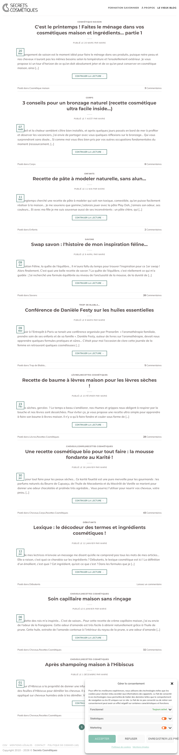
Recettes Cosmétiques (94, 375)
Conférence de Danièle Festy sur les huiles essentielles (89, 310)
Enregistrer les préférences (161, 738)
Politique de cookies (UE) (63, 745)
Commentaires (153, 88)
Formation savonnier (123, 7)
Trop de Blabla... (89, 305)
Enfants (89, 173)
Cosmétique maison (89, 22)
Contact (40, 745)
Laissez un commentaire (149, 584)
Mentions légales (141, 747)
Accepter (102, 738)
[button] (172, 683)
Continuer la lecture (89, 76)
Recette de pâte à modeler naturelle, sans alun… (89, 178)
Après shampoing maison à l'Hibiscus (89, 664)
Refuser (131, 738)
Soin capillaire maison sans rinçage (89, 598)
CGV (5, 745)
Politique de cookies (121, 747)
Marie (102, 43)
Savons (89, 239)
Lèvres (75, 375)
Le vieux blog (166, 7)
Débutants (89, 522)
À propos (148, 7)
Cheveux (71, 446)
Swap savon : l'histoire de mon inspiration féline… (89, 244)
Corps (89, 97)
